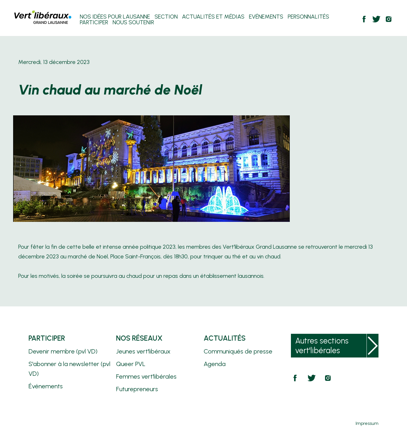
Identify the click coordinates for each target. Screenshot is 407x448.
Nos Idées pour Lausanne (115, 17)
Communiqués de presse (238, 351)
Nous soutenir (133, 23)
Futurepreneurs (137, 389)
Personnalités (308, 17)
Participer (94, 23)
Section (166, 17)
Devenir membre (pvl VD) (63, 351)
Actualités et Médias (213, 17)
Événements (46, 386)
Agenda (215, 364)
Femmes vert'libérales (146, 376)
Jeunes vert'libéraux (143, 351)
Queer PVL (130, 364)
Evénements (266, 17)
